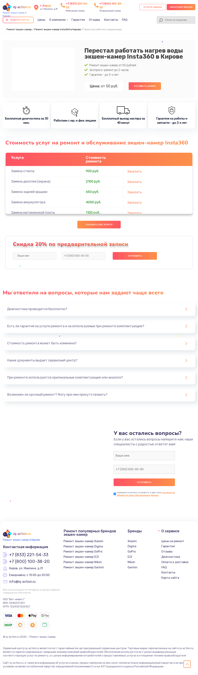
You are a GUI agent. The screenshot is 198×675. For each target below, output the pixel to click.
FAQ (124, 19)
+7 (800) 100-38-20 (29, 561)
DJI (130, 557)
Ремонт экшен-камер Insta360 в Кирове (57, 29)
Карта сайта (170, 577)
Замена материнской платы (33, 213)
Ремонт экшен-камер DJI (81, 557)
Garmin (132, 567)
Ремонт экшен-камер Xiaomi (83, 541)
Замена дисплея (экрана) (30, 181)
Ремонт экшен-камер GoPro (83, 551)
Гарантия (78, 19)
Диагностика (170, 557)
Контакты (111, 19)
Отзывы (94, 19)
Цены (41, 19)
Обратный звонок (181, 7)
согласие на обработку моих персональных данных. (146, 493)
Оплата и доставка (174, 562)
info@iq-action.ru (22, 582)
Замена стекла (22, 171)
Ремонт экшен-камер (19, 29)
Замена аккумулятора (28, 202)
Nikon (131, 562)
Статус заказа (153, 7)
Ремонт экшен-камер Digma (83, 546)
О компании (57, 19)
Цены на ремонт (172, 541)
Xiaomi (132, 541)
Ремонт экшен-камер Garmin (84, 567)
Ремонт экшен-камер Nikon (83, 562)
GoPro (132, 551)
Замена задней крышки (29, 192)
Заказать (134, 171)
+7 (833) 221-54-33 (28, 555)
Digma (132, 546)
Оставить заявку (145, 86)
